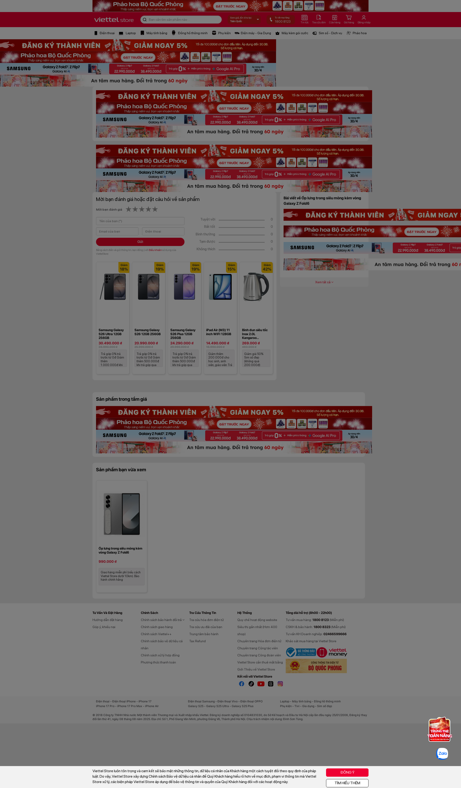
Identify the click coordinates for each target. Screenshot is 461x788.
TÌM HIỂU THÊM (347, 783)
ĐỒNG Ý (347, 772)
